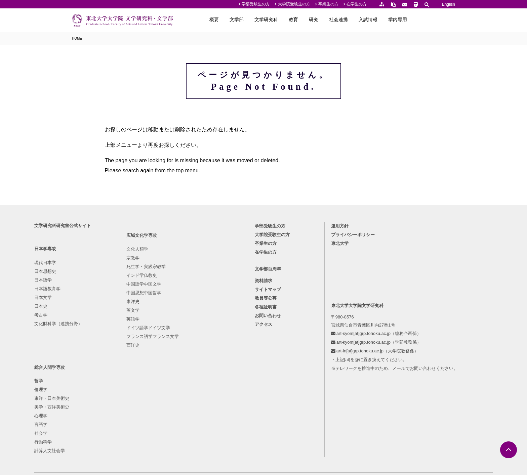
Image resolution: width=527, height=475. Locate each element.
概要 (256, 19)
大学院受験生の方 (294, 4)
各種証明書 (266, 357)
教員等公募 (266, 348)
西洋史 (136, 406)
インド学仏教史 (144, 337)
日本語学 (80, 328)
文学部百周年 (268, 319)
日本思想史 (83, 319)
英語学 (136, 380)
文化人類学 (140, 310)
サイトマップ (268, 340)
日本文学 (80, 345)
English (448, 4)
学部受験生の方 (256, 4)
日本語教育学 (85, 337)
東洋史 (136, 363)
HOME (77, 38)
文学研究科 (309, 19)
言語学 (193, 354)
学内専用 (440, 19)
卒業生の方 (328, 4)
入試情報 (410, 19)
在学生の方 (357, 4)
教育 (336, 19)
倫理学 (193, 319)
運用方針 (323, 274)
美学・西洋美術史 (204, 337)
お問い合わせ (268, 366)
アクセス (263, 375)
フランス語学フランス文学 (155, 398)
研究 (356, 19)
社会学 (193, 363)
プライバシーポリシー (336, 283)
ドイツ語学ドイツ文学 (151, 389)
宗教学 (136, 319)
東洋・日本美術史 (204, 328)
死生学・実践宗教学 (149, 328)
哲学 (191, 310)
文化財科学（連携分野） (96, 372)
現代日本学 (83, 310)
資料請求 (263, 331)
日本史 (78, 354)
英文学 (136, 372)
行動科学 (195, 372)
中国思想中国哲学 (146, 354)
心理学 (193, 345)
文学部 (279, 19)
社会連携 (381, 19)
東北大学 (323, 291)
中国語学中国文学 (146, 345)
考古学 (78, 363)
